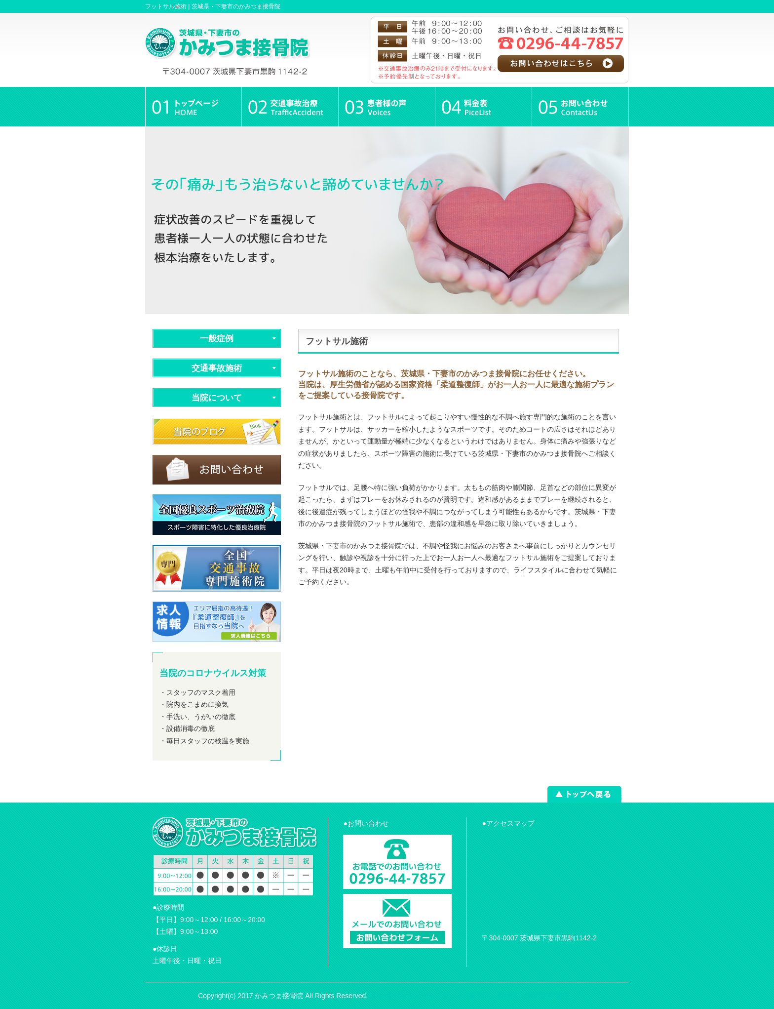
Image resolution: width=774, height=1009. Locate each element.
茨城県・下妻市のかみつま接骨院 (236, 6)
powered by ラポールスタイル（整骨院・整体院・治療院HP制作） (473, 996)
